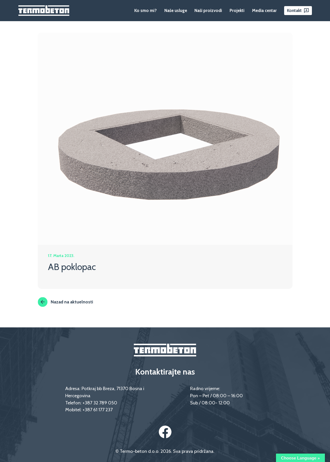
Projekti (237, 10)
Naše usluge (175, 10)
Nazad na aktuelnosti (65, 302)
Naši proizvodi (208, 10)
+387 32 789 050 (100, 403)
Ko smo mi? (145, 10)
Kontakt (294, 10)
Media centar (264, 10)
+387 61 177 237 (98, 410)
